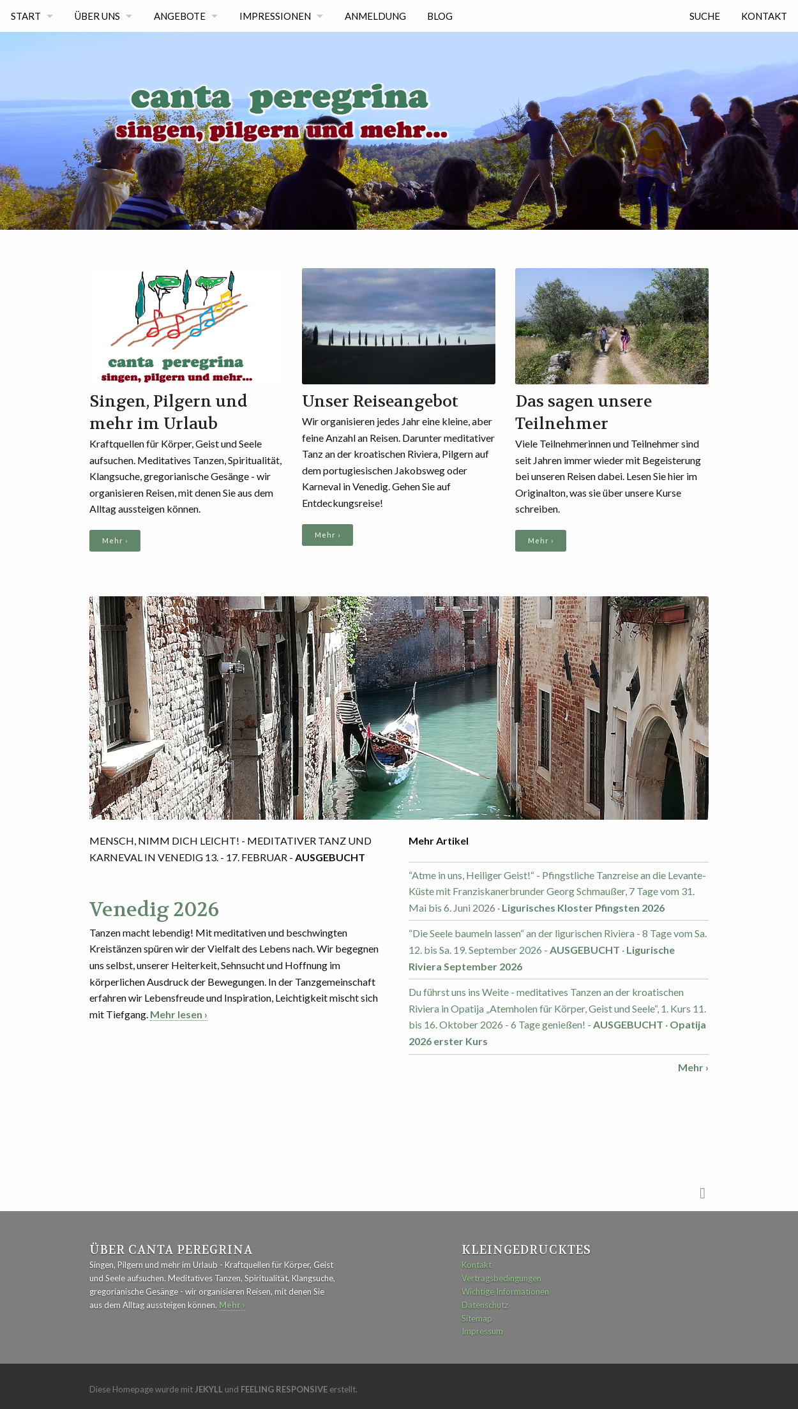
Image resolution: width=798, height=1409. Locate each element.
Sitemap (477, 1318)
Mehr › (115, 540)
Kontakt (764, 16)
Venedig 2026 (154, 910)
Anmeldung (376, 16)
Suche (704, 16)
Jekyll (209, 1389)
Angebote (180, 16)
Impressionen (276, 16)
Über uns (97, 16)
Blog (440, 16)
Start (26, 16)
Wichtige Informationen (505, 1291)
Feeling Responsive (284, 1389)
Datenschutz (485, 1305)
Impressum (482, 1331)
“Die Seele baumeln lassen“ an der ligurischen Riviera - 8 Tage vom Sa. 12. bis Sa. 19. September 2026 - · (558, 949)
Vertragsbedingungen (501, 1278)
